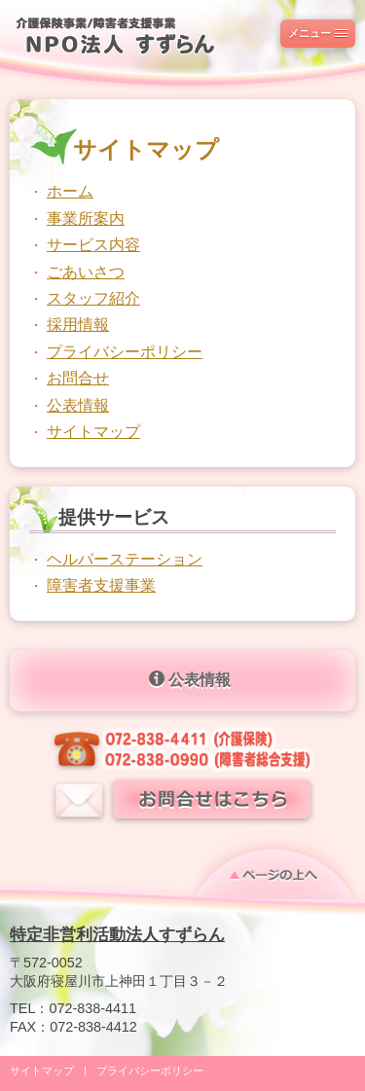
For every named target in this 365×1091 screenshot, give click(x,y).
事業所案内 (86, 218)
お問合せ (78, 378)
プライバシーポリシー (124, 352)
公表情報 (78, 405)
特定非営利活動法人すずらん (117, 934)
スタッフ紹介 (93, 298)
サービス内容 (93, 244)
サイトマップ (93, 431)
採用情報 (78, 324)
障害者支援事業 (101, 585)
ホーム (70, 191)
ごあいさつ (86, 272)
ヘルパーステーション (124, 559)
